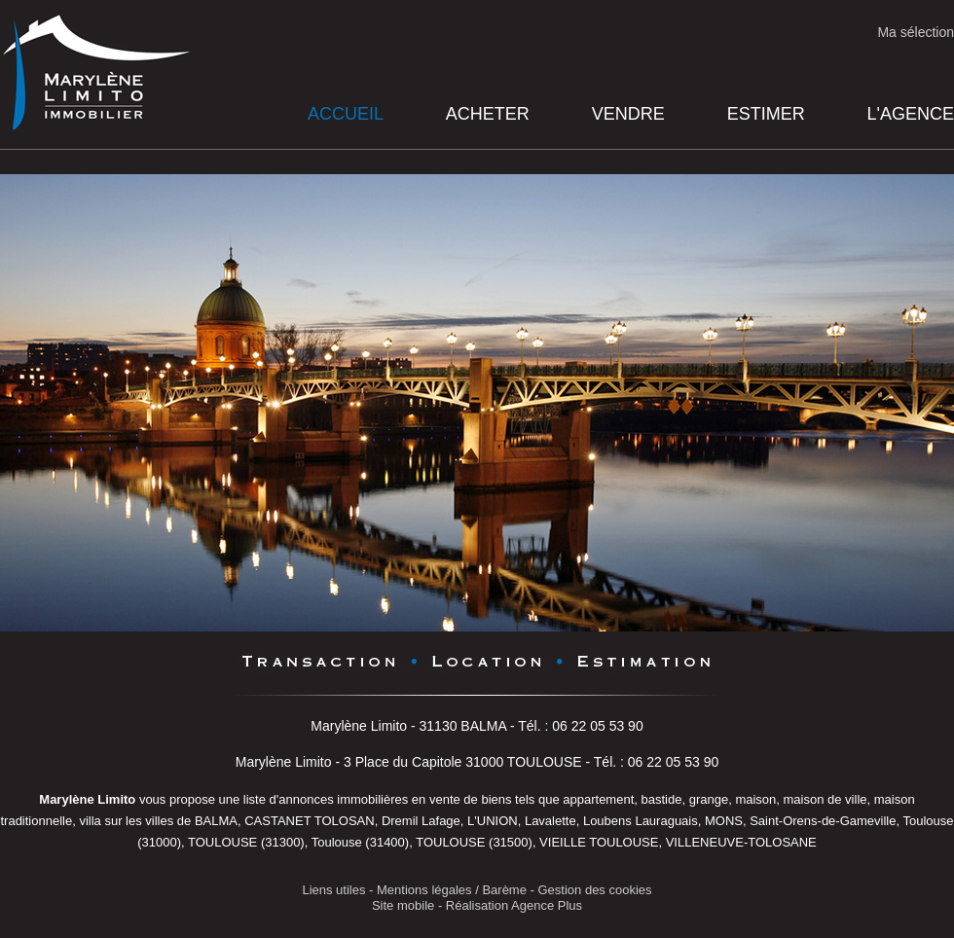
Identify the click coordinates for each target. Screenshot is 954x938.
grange (708, 799)
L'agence (910, 114)
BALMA (216, 820)
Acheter (488, 114)
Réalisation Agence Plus (514, 905)
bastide (662, 799)
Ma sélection (915, 32)
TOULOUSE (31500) (474, 842)
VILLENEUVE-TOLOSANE (741, 842)
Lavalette (550, 820)
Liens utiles (333, 890)
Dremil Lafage (421, 820)
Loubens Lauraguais (640, 820)
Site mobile (403, 905)
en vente (436, 799)
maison (755, 799)
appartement (598, 799)
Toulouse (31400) (360, 842)
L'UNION (492, 820)
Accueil (346, 114)
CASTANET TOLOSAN (309, 820)
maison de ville (825, 799)
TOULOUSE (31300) (246, 842)
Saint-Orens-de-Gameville (823, 820)
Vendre (628, 114)
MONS (724, 820)
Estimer (766, 114)
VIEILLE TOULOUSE (598, 842)
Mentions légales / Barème (452, 890)
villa (89, 820)
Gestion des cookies (595, 890)
